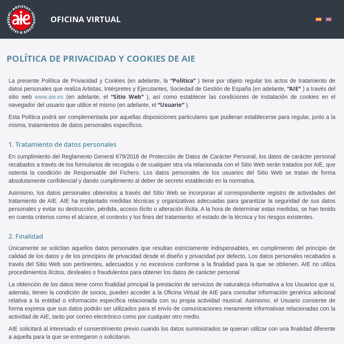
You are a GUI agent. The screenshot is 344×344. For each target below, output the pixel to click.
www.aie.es (49, 97)
